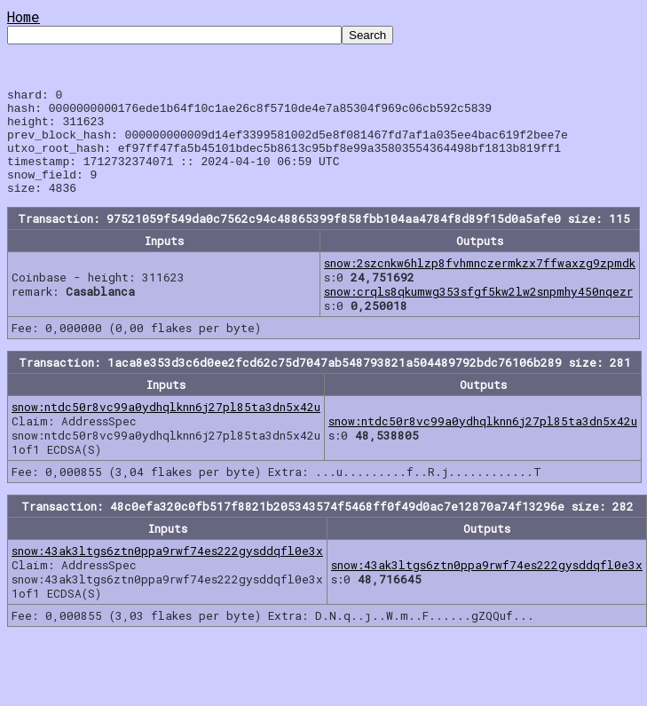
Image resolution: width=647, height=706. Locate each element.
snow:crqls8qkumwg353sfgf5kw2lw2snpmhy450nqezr (478, 312)
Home (23, 16)
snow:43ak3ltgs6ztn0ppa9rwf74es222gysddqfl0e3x (167, 572)
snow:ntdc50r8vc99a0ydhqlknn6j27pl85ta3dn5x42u (166, 428)
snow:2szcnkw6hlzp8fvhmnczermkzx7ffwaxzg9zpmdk (479, 284)
